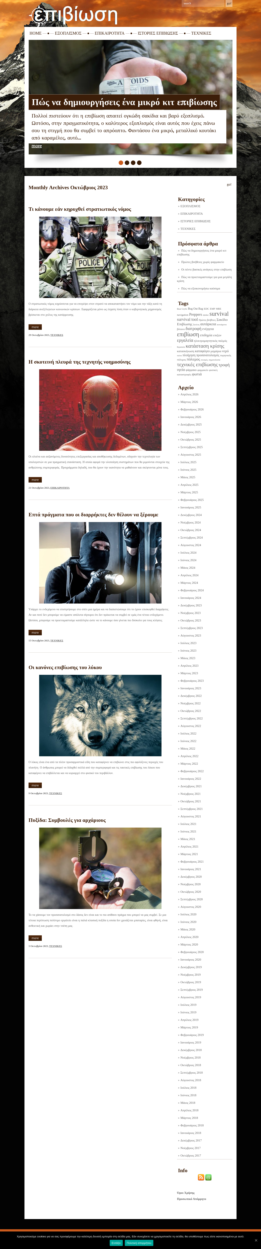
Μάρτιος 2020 (189, 944)
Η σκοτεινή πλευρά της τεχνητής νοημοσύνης (79, 362)
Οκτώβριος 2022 (190, 710)
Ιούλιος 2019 (188, 1004)
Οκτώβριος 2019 (190, 982)
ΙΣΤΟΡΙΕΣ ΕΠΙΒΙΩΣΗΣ (158, 33)
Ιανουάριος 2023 (190, 688)
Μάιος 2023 (187, 658)
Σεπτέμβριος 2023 (191, 628)
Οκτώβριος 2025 (190, 439)
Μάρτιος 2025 (189, 492)
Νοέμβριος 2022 (190, 703)
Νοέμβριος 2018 (190, 1057)
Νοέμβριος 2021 (190, 793)
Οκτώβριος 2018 (190, 1065)
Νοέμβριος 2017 (190, 1148)
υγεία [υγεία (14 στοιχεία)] (181, 370)
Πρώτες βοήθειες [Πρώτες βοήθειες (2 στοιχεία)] (207, 320)
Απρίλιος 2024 (189, 575)
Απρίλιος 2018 (189, 1110)
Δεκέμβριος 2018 (191, 1050)
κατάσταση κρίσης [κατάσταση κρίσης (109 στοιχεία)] (205, 346)
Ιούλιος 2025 (188, 462)
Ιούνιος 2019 (188, 1012)
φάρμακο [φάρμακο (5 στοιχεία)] (191, 370)
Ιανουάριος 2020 (190, 959)
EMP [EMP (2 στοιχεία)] (212, 308)
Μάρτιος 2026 (189, 402)
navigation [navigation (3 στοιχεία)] (182, 314)
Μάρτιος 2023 (189, 673)
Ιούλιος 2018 (188, 1087)
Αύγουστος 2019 (190, 997)
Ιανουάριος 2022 (190, 778)
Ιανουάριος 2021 (190, 869)
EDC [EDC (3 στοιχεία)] (206, 308)
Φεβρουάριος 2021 (192, 861)
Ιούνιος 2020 (188, 922)
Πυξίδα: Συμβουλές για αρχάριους (67, 820)
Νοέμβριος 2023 (190, 613)
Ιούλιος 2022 (188, 733)
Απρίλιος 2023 (189, 665)
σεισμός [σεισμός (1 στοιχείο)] (204, 360)
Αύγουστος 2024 (190, 545)
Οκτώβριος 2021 (190, 801)
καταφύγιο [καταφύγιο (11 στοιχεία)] (202, 351)
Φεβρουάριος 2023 (192, 680)
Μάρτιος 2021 (189, 854)
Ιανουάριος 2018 (190, 1133)
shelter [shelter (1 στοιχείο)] (206, 315)
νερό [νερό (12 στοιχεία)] (225, 351)
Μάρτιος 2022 (189, 763)
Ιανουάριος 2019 (190, 1042)
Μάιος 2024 (187, 567)
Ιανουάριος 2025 (190, 507)
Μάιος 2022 (187, 748)
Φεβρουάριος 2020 (192, 952)
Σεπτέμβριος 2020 (191, 899)
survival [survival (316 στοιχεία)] (219, 313)
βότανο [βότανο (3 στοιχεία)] (181, 329)
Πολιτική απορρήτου (139, 1243)
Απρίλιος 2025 (189, 484)
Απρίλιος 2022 (189, 756)
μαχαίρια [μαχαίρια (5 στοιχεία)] (216, 351)
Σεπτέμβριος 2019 (191, 989)
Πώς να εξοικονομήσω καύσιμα (200, 288)
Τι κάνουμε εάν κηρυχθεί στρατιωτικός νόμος (80, 209)
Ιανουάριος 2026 (190, 417)
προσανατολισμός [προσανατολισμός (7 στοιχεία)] (207, 355)
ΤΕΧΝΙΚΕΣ (201, 33)
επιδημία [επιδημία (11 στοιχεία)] (206, 335)
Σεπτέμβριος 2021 (191, 808)
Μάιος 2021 (187, 839)
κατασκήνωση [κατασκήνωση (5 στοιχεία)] (185, 351)
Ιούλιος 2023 (188, 643)
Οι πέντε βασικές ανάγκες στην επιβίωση (206, 269)
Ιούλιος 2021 (188, 824)
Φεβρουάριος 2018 (192, 1125)
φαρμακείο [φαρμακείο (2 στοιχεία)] (202, 370)
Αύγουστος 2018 (190, 1080)
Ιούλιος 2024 (188, 552)
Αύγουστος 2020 (190, 906)
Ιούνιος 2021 (188, 831)
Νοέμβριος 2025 (190, 432)
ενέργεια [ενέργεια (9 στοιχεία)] (208, 329)
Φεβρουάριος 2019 (192, 1035)
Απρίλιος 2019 (189, 1019)
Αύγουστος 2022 (190, 726)
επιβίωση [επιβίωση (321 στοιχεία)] (188, 334)
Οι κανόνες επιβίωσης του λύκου (65, 667)
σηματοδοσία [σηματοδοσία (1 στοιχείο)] (214, 360)
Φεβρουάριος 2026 (192, 409)
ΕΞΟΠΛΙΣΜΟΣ (68, 33)
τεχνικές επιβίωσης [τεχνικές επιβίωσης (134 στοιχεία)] (197, 364)
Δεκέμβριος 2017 (191, 1140)
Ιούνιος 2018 (188, 1095)
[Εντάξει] (256, 1240)
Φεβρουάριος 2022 (192, 771)
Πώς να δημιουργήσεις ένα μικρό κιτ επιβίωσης (124, 102)
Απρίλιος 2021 (189, 846)
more (37, 145)
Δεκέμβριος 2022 (191, 695)
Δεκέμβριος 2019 (191, 967)
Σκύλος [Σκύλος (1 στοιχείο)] (196, 324)
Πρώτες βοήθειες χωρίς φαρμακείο (202, 262)
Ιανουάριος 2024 (190, 597)
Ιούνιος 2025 (188, 469)
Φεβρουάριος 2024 (192, 590)
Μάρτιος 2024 (189, 582)
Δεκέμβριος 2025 (191, 424)
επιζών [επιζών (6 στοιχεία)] (217, 335)
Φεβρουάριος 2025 (192, 499)
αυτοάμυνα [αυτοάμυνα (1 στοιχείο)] (222, 324)
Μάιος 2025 (187, 477)
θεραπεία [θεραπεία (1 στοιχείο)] (181, 347)
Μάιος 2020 (187, 929)
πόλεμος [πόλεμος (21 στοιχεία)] (193, 359)
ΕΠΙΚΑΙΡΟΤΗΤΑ (110, 33)
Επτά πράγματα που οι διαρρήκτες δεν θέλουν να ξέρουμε (93, 515)
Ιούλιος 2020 (188, 914)
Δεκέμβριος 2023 (191, 605)
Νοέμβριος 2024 (190, 522)
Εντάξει (116, 1243)
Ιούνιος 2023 (188, 650)
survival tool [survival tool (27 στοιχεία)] (187, 319)
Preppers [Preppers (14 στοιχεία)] (195, 314)
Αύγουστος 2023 (190, 635)
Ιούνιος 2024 (188, 560)
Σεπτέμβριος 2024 (191, 537)
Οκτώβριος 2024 (190, 530)
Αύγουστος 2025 (190, 454)
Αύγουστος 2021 (190, 816)
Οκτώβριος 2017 (190, 1155)
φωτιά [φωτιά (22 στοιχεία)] (197, 374)
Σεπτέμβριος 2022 (191, 718)
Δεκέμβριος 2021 (191, 786)
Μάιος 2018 (187, 1102)
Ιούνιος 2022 (188, 741)
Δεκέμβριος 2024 (191, 515)
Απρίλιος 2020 (189, 937)
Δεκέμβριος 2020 (191, 876)
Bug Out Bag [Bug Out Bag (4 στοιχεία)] (195, 308)
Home (36, 33)
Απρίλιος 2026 (189, 394)
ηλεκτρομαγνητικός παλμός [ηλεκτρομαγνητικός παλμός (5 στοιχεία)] (210, 340)
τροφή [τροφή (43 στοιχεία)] (224, 364)
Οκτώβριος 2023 (190, 620)
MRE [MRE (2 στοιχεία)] (218, 308)
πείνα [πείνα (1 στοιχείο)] (179, 355)
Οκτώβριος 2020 (190, 891)
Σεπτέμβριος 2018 (191, 1072)
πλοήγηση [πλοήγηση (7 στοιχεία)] (189, 355)
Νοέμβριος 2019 (190, 974)
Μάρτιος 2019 (189, 1027)
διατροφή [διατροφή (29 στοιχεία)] (193, 328)
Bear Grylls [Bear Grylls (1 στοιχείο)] (182, 309)
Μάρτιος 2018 (189, 1117)
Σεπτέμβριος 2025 (191, 447)
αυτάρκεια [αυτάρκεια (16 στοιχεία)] (208, 324)
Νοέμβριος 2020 (190, 884)
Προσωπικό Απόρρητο (191, 1199)
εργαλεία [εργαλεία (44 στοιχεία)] (185, 340)
